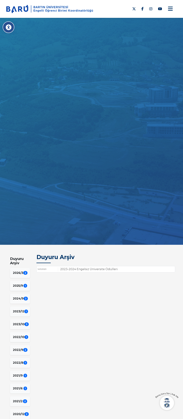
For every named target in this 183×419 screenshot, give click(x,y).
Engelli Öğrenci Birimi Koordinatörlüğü (63, 10)
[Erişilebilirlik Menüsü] (8, 27)
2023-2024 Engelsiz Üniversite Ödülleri (89, 269)
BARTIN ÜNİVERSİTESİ (50, 7)
